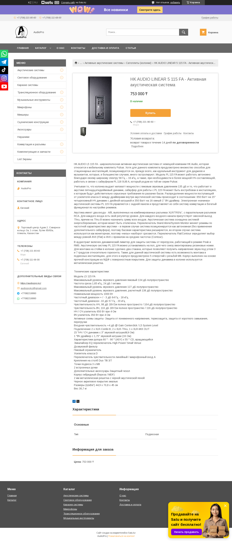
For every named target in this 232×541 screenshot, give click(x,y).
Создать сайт (68, 2)
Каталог (40, 48)
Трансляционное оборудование (36, 92)
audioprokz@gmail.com (34, 288)
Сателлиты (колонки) (138, 62)
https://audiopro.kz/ (30, 283)
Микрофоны (24, 107)
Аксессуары (24, 129)
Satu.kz (132, 533)
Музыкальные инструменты (33, 99)
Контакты (78, 48)
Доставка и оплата (105, 48)
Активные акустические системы (104, 62)
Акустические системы (30, 70)
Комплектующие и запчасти (33, 151)
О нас (61, 48)
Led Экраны (24, 159)
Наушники (23, 136)
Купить (151, 112)
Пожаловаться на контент (121, 536)
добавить (175, 2)
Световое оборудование (32, 77)
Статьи (131, 48)
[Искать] (183, 32)
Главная (23, 48)
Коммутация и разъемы (31, 144)
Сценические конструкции (33, 122)
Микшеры (23, 114)
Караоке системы (27, 85)
